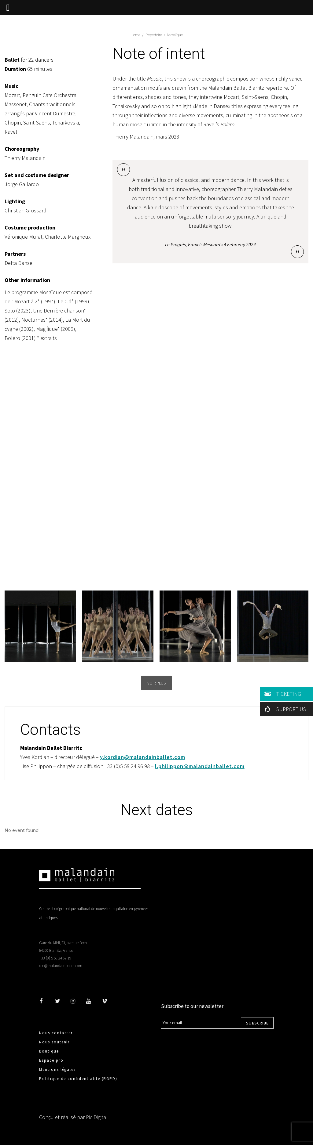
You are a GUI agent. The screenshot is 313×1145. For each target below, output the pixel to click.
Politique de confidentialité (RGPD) (78, 1078)
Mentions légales (57, 1069)
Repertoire (153, 35)
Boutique (49, 1051)
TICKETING (282, 694)
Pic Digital (97, 1117)
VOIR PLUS (156, 683)
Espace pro (51, 1060)
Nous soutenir (54, 1042)
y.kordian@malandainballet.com (142, 756)
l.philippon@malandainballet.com (200, 766)
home (135, 35)
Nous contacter (56, 1032)
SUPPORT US (284, 709)
